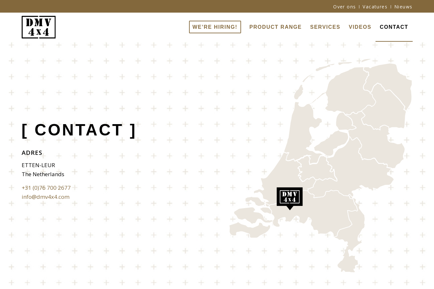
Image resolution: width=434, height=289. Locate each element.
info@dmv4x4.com (45, 196)
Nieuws (403, 7)
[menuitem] (344, 6)
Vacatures (375, 7)
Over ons (344, 7)
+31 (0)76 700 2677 (46, 187)
